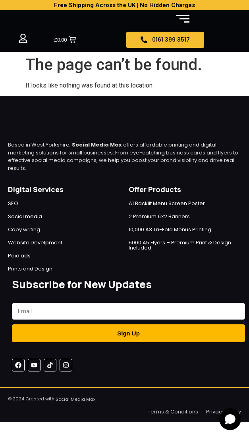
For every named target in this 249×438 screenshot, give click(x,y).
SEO (13, 203)
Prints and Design (30, 268)
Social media (25, 216)
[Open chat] (230, 419)
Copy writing (24, 229)
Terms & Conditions (173, 411)
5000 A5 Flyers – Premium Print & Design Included (180, 245)
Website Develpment (35, 242)
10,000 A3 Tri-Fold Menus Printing (170, 229)
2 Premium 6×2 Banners (159, 216)
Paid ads (19, 255)
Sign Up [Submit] (128, 333)
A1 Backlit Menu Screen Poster (167, 203)
